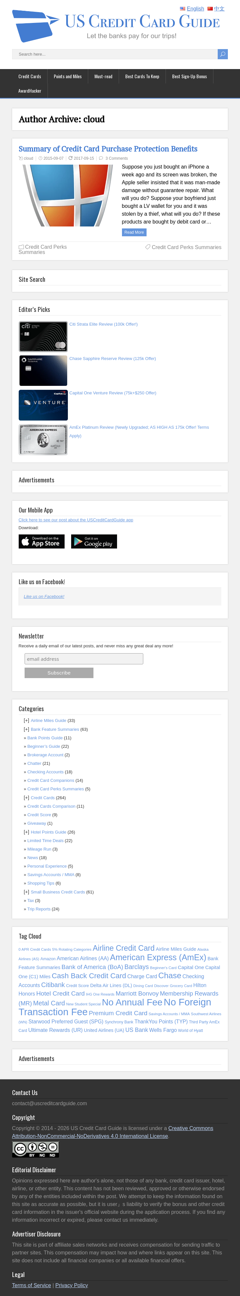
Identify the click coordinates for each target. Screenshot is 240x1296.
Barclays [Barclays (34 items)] (136, 966)
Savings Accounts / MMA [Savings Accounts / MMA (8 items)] (169, 1014)
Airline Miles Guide (48, 720)
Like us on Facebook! (42, 581)
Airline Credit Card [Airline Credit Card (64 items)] (124, 948)
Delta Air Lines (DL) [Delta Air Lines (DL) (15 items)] (111, 985)
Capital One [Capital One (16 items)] (191, 967)
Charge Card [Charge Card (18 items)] (142, 976)
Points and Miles (68, 76)
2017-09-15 (84, 158)
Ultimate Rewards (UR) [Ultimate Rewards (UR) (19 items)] (55, 1030)
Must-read (103, 76)
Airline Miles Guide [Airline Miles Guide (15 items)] (176, 949)
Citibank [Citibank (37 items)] (53, 984)
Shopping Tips (40, 883)
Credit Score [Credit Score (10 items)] (77, 985)
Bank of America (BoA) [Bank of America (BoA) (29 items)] (92, 966)
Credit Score (39, 814)
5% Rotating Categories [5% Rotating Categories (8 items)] (71, 949)
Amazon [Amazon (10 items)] (47, 959)
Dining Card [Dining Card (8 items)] (143, 986)
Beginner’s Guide (43, 746)
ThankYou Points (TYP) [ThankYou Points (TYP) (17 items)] (161, 1021)
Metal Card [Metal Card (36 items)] (49, 1003)
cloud (28, 158)
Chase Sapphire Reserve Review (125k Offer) (113, 358)
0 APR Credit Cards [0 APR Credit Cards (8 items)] (35, 949)
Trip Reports (38, 909)
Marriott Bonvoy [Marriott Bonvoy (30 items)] (137, 993)
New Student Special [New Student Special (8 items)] (83, 1004)
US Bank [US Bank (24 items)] (136, 1030)
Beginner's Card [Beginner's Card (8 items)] (163, 968)
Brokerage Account (45, 754)
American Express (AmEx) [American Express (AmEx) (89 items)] (158, 957)
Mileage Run (39, 849)
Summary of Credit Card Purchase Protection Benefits (108, 149)
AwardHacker (29, 90)
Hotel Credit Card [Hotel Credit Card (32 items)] (60, 993)
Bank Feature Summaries (55, 729)
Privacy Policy (71, 1285)
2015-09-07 (54, 158)
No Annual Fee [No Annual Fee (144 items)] (132, 1002)
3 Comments (117, 158)
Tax (30, 900)
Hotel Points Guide (48, 832)
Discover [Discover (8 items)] (161, 986)
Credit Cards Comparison (51, 806)
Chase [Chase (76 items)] (169, 975)
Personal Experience (47, 866)
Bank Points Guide (45, 737)
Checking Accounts (45, 771)
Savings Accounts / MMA (50, 874)
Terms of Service (31, 1285)
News (32, 857)
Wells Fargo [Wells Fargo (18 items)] (163, 1030)
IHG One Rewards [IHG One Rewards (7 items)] (100, 994)
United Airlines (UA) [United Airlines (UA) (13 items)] (104, 1030)
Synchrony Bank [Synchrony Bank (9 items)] (119, 1022)
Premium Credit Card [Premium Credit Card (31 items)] (118, 1013)
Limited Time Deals (45, 840)
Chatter (34, 763)
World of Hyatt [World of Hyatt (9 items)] (190, 1030)
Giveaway (36, 823)
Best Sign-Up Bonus (189, 76)
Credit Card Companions (50, 780)
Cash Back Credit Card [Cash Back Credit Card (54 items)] (89, 976)
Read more (134, 232)
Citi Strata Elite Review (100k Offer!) (104, 324)
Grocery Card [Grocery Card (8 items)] (181, 986)
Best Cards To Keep (142, 76)
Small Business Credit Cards (58, 892)
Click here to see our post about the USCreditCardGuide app (76, 519)
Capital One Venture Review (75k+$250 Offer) (113, 392)
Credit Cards (29, 76)
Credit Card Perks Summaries (43, 249)
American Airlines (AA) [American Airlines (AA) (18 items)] (83, 958)
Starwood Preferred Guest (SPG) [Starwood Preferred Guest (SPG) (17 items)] (66, 1021)
